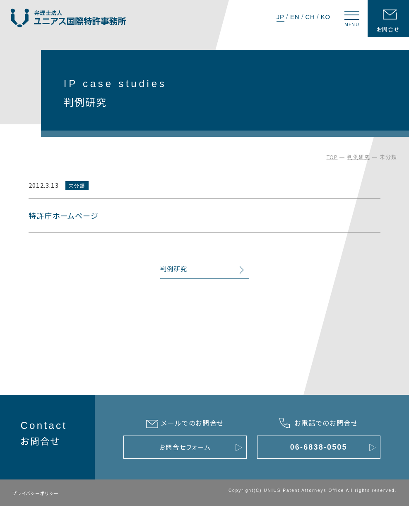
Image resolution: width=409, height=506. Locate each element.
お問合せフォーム (185, 447)
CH (310, 16)
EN (294, 16)
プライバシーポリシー (35, 493)
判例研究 (358, 157)
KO (325, 16)
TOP (332, 157)
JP (280, 16)
